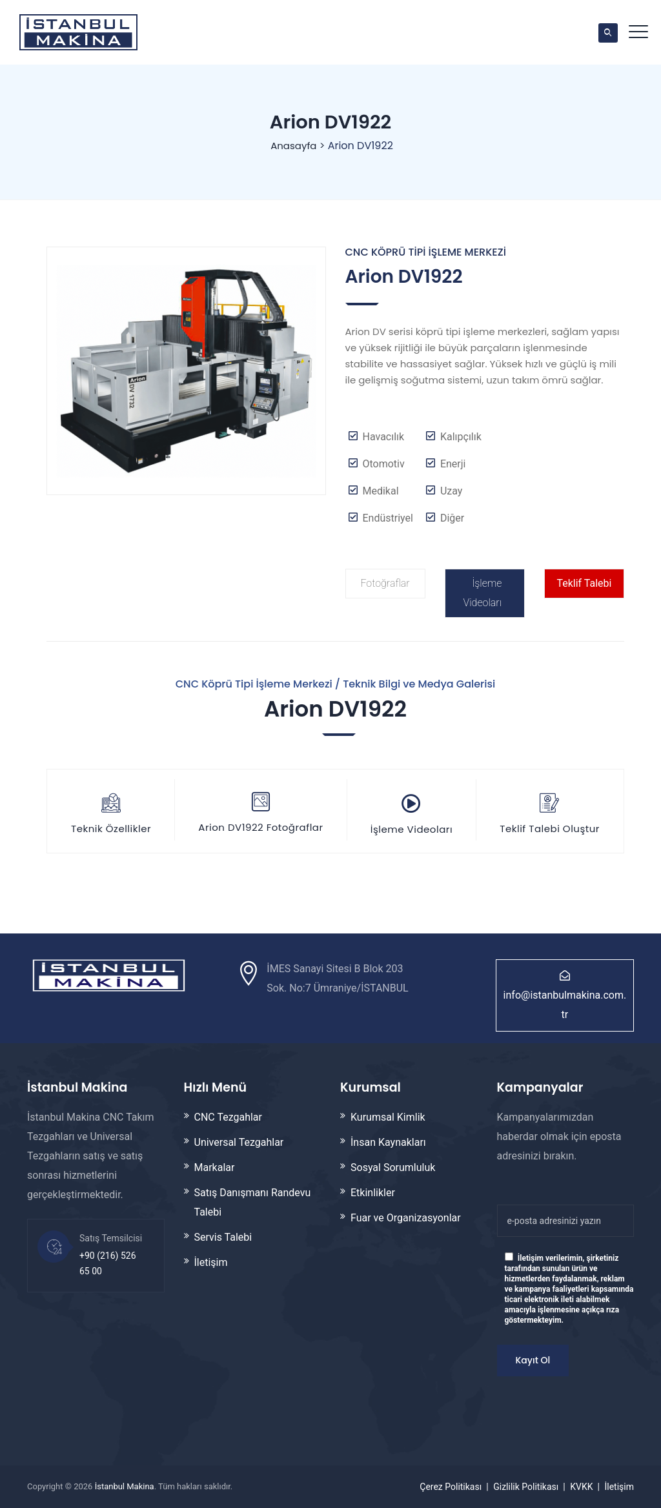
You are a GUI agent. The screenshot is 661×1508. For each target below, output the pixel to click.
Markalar (214, 1167)
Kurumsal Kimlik (388, 1117)
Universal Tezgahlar (239, 1142)
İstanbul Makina (124, 1486)
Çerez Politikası (451, 1487)
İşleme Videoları (482, 593)
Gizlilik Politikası (525, 1487)
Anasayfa (292, 145)
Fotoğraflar (384, 583)
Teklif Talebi (583, 583)
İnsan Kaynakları (388, 1142)
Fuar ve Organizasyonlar (406, 1218)
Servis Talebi (223, 1237)
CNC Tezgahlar (228, 1117)
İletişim (211, 1262)
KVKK (581, 1487)
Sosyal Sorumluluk (393, 1167)
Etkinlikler (373, 1193)
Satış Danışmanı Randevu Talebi (252, 1202)
